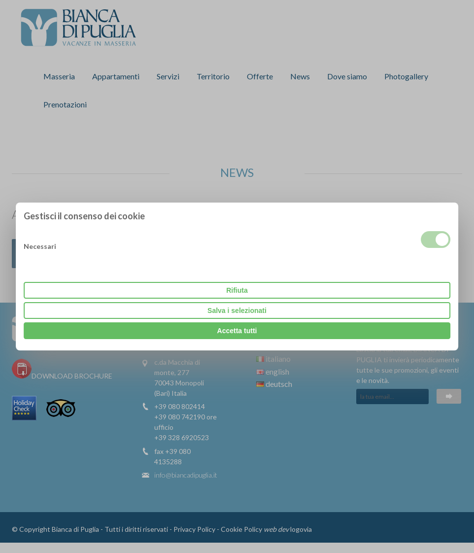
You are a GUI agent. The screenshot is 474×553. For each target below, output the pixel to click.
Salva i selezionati (237, 310)
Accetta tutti (237, 331)
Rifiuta (237, 290)
